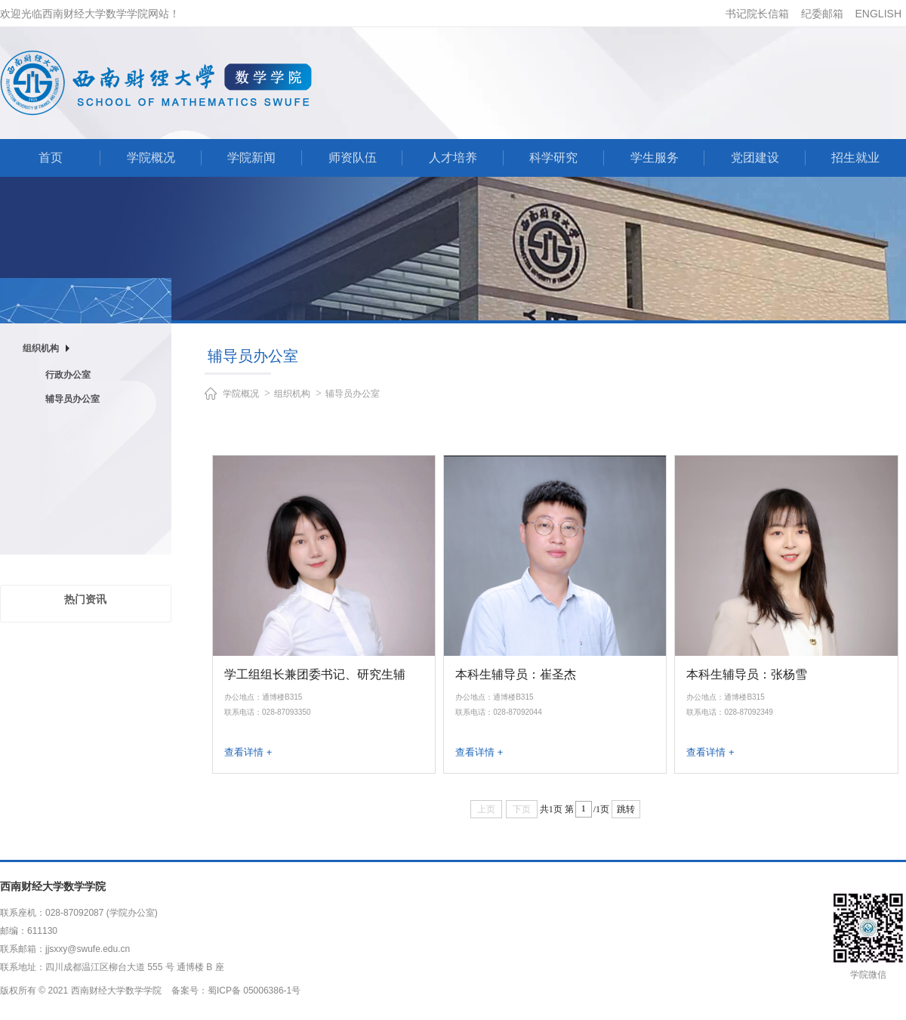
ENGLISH (878, 14)
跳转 (626, 809)
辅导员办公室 (72, 399)
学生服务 (654, 157)
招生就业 (855, 157)
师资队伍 (352, 157)
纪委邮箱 (822, 14)
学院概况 (151, 157)
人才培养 (453, 157)
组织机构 (292, 393)
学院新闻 (251, 157)
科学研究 (553, 157)
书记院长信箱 (757, 14)
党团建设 (755, 157)
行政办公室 (68, 374)
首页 (51, 157)
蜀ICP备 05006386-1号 (254, 990)
